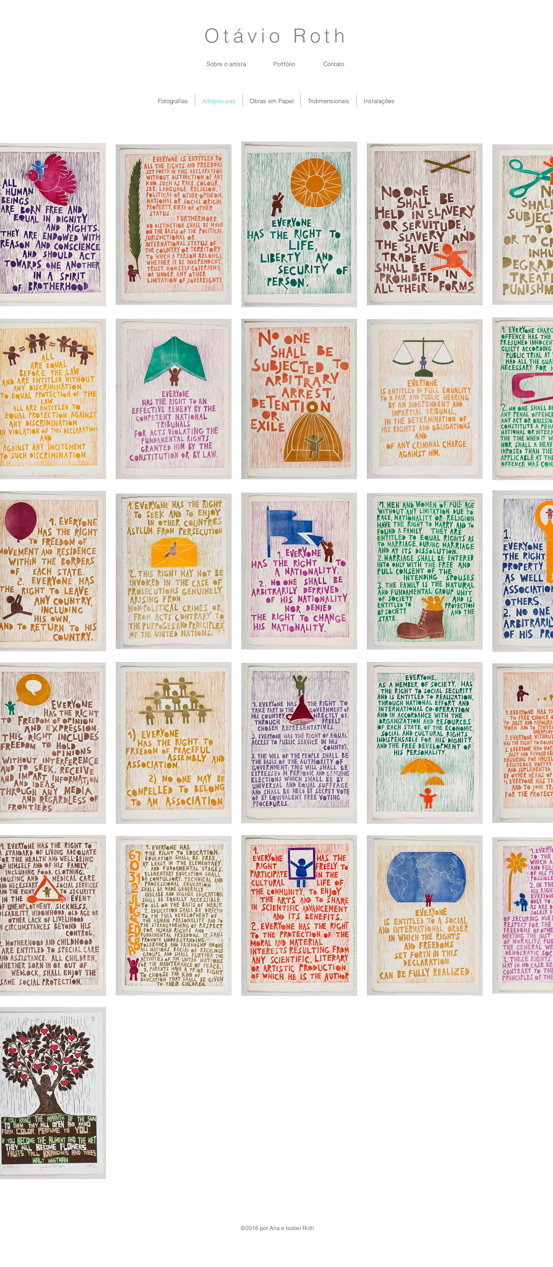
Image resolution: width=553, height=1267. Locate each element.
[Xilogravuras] (219, 101)
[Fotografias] (173, 101)
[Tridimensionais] (329, 101)
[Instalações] (379, 101)
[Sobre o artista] (226, 64)
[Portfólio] (284, 64)
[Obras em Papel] (272, 101)
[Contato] (333, 64)
